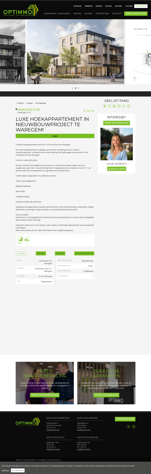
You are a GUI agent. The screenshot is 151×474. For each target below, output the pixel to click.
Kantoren (118, 6)
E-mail (123, 106)
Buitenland (77, 6)
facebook (109, 106)
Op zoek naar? (141, 6)
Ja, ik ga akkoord (17, 470)
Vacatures (129, 6)
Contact (117, 14)
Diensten (99, 6)
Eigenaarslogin (125, 419)
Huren (88, 14)
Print (128, 106)
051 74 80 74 (81, 447)
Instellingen (5, 470)
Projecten (102, 14)
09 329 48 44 (51, 447)
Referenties (88, 6)
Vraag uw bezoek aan (117, 123)
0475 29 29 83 (118, 169)
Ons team (108, 6)
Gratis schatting (136, 13)
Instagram (133, 426)
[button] (4, 51)
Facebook (128, 426)
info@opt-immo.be (53, 430)
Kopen (77, 14)
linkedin (114, 106)
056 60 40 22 (51, 428)
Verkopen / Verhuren (57, 14)
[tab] (21, 253)
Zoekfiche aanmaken (106, 395)
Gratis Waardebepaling (44, 395)
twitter (104, 106)
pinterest (119, 106)
